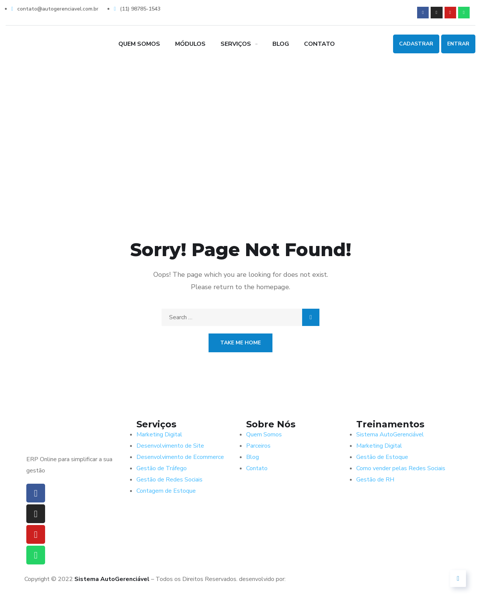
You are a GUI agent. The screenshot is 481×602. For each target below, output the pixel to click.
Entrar (458, 43)
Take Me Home (240, 342)
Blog (280, 44)
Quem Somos (139, 44)
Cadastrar (416, 43)
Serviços (236, 44)
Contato (319, 44)
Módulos (190, 44)
